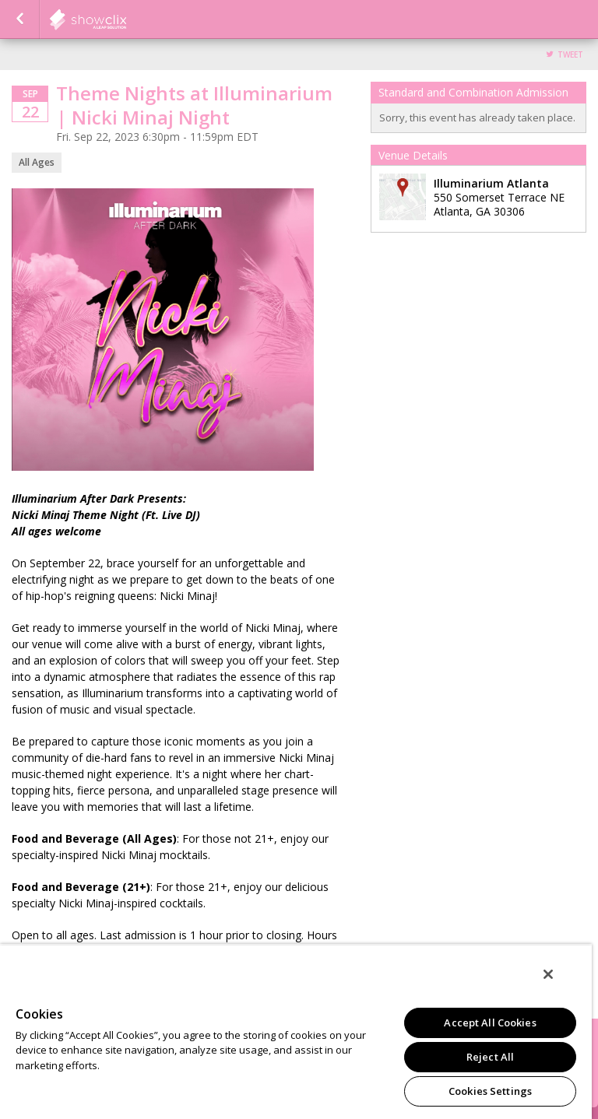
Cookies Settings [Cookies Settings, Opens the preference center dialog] (490, 1091)
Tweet (570, 55)
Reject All (490, 1057)
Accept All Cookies (490, 1023)
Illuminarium (126, 19)
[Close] (548, 974)
